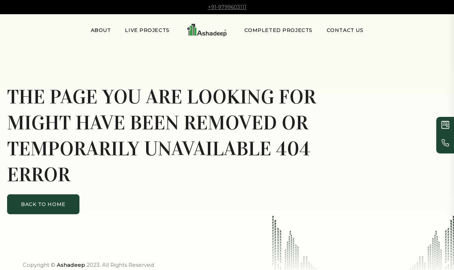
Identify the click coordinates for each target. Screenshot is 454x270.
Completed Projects (278, 30)
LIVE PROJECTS (147, 30)
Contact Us (345, 30)
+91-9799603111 (227, 7)
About (101, 30)
